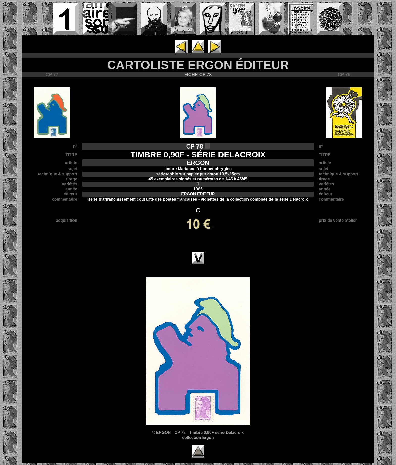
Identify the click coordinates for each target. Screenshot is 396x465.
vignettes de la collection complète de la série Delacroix (254, 199)
